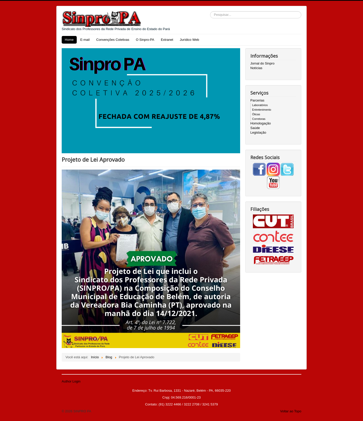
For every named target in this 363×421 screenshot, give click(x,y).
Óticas (256, 114)
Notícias (256, 68)
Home (69, 40)
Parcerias (257, 100)
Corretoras (258, 118)
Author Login (71, 381)
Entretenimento (261, 109)
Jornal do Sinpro (262, 63)
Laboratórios (260, 105)
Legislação (258, 132)
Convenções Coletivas (112, 40)
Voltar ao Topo (290, 411)
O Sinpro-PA (145, 40)
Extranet (167, 40)
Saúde (255, 128)
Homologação (260, 123)
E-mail (85, 40)
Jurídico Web (189, 40)
